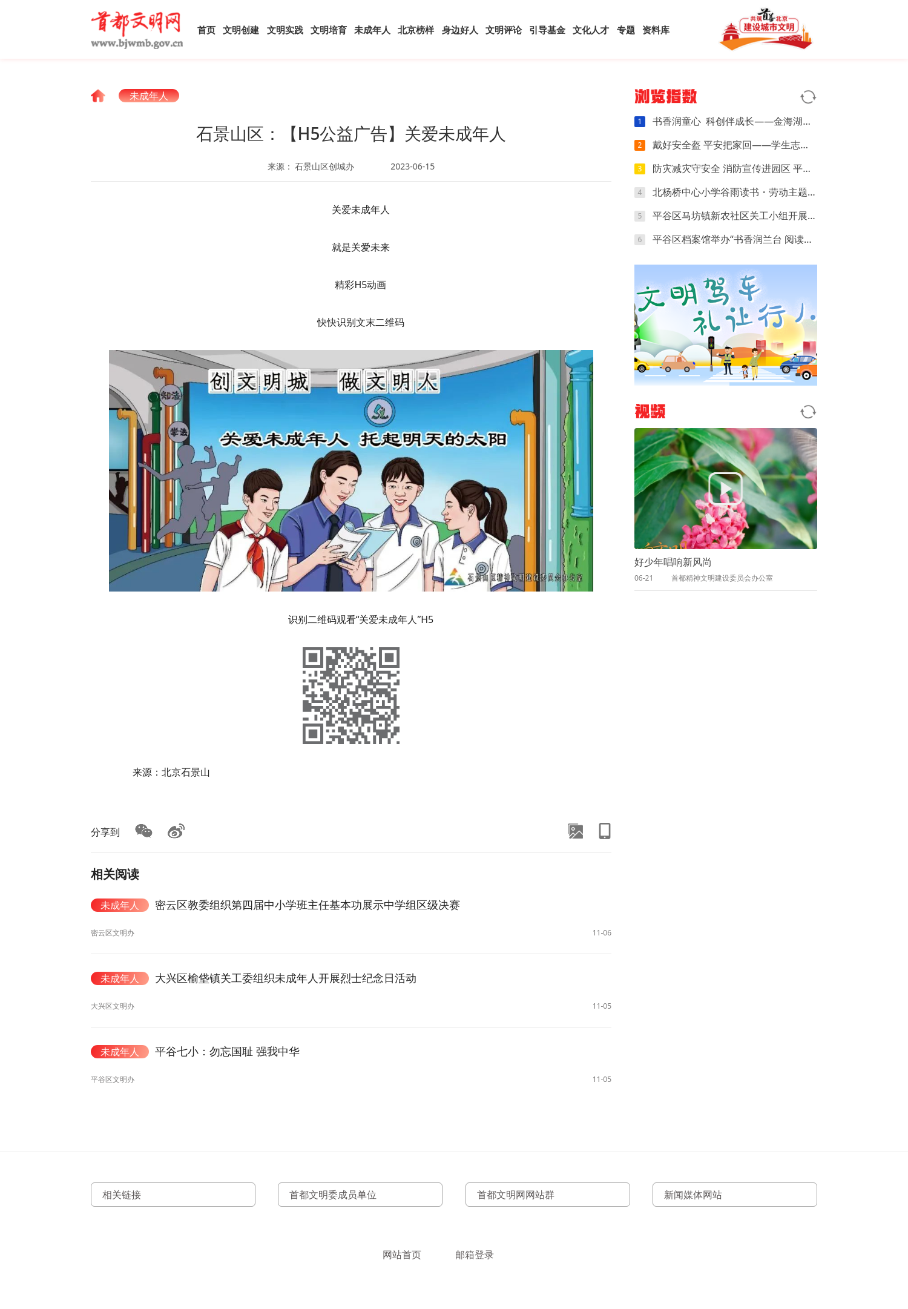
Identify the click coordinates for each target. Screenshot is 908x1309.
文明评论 (503, 30)
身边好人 (460, 30)
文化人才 (591, 30)
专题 (626, 30)
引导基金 (547, 30)
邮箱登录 (474, 1254)
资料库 (655, 30)
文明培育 (329, 30)
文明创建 (241, 30)
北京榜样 (416, 30)
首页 (206, 30)
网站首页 (402, 1254)
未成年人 (372, 30)
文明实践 (285, 30)
